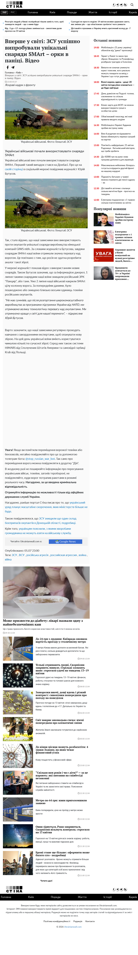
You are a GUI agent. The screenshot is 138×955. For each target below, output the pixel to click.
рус (13, 12)
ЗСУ (14, 578)
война (82, 578)
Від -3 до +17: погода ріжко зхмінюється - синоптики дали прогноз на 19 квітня (33, 29)
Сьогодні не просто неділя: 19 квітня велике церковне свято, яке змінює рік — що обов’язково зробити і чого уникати (100, 23)
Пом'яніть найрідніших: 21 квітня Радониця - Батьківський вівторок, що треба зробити (118, 148)
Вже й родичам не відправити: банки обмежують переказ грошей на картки (118, 137)
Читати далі (46, 904)
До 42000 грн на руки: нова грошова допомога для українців (117, 158)
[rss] (125, 4)
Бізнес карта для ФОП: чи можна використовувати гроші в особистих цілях (117, 108)
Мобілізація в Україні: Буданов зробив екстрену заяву (116, 126)
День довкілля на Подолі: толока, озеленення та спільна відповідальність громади (117, 97)
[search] (132, 5)
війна (8, 583)
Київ (52, 12)
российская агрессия (63, 578)
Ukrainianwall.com (73, 951)
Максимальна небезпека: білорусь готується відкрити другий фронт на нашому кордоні (118, 168)
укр (4, 12)
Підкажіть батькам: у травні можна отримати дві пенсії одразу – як (118, 180)
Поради (72, 12)
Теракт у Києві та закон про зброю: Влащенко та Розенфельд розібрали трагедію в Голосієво (117, 59)
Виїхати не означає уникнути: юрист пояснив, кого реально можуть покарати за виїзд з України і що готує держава (115, 72)
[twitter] (121, 4)
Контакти (90, 945)
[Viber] (18, 67)
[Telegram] (13, 67)
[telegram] (117, 4)
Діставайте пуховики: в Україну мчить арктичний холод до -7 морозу (101, 29)
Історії (113, 12)
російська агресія (37, 578)
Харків (133, 12)
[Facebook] (7, 67)
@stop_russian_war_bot (40, 482)
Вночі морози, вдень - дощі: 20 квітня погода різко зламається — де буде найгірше (117, 85)
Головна (33, 12)
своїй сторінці (14, 169)
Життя (92, 12)
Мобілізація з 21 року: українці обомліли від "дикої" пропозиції (116, 49)
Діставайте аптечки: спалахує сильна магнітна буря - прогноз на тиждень (118, 191)
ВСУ (21, 578)
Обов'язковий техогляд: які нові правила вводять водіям (116, 118)
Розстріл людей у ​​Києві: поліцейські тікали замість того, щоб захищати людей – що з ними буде (34, 23)
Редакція (77, 945)
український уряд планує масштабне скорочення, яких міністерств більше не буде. (46, 531)
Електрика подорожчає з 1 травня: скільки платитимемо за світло (118, 201)
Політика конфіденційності (57, 945)
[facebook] (113, 4)
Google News (65, 565)
